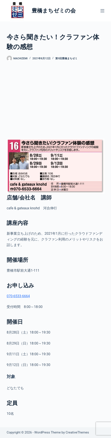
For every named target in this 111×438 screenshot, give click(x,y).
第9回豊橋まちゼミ (66, 58)
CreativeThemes (77, 432)
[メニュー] (102, 11)
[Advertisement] (55, 100)
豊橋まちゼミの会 (54, 11)
